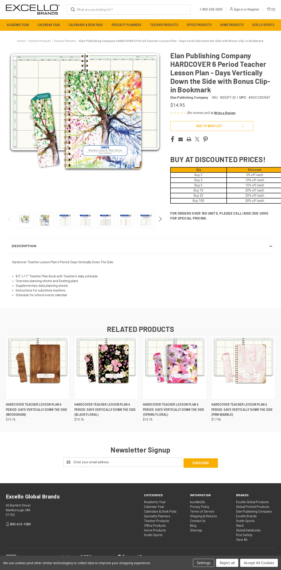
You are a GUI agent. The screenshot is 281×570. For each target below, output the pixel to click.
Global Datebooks (248, 529)
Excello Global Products (252, 501)
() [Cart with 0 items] (271, 9)
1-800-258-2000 (211, 9)
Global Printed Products (252, 506)
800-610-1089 (20, 523)
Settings (203, 562)
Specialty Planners (126, 25)
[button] (223, 113)
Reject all (227, 562)
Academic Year (18, 25)
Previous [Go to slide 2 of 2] (9, 223)
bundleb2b (197, 501)
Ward (239, 524)
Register (253, 9)
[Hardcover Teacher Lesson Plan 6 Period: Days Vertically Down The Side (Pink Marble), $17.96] (243, 368)
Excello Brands (246, 515)
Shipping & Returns (203, 515)
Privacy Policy (199, 506)
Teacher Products (164, 25)
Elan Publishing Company (254, 510)
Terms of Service (202, 510)
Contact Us (198, 520)
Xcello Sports (263, 25)
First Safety (244, 534)
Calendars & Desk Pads (86, 25)
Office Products (199, 25)
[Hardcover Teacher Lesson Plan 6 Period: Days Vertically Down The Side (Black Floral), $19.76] (106, 368)
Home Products (232, 25)
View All (241, 539)
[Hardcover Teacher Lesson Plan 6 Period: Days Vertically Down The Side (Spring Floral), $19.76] (175, 368)
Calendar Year (49, 25)
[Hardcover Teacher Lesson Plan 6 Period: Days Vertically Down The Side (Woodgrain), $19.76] (38, 368)
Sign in (238, 9)
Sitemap (196, 529)
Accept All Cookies (259, 562)
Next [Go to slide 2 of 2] (160, 223)
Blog (193, 524)
